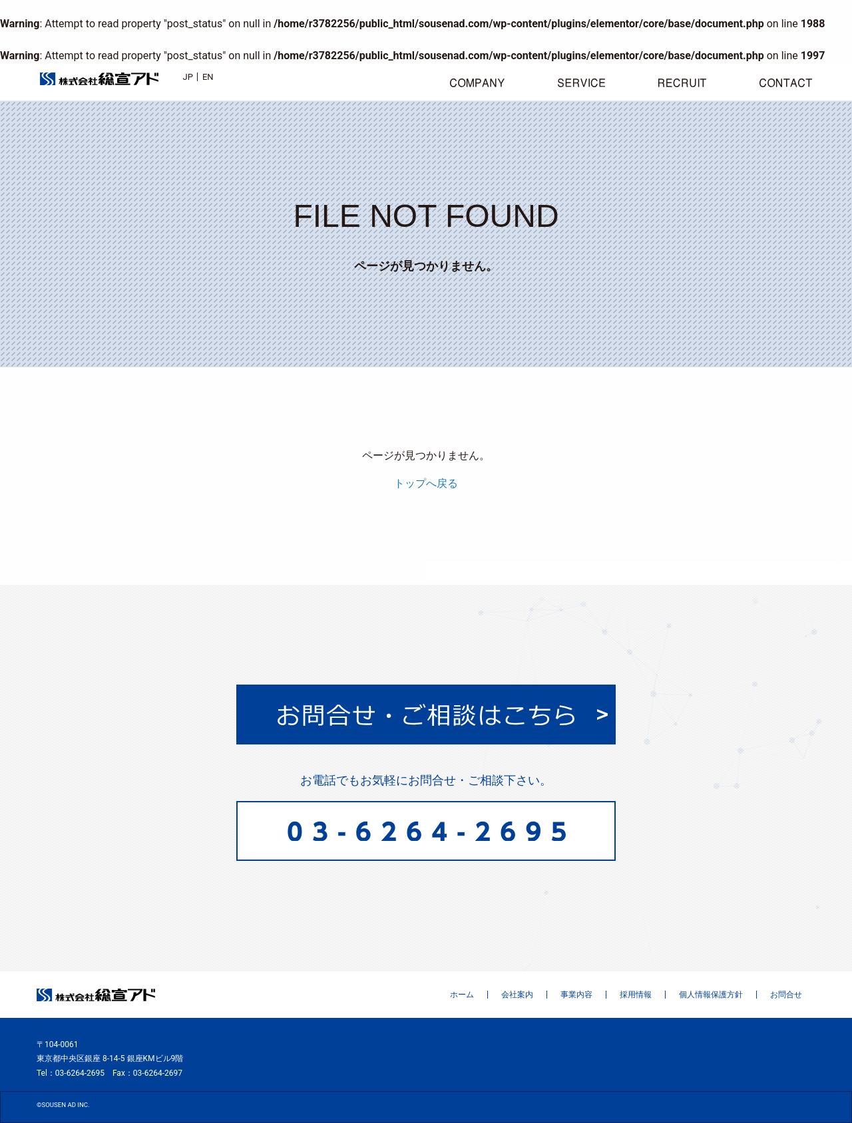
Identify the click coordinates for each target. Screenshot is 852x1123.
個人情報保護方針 (711, 994)
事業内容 (576, 994)
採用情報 (636, 994)
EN (208, 77)
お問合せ (786, 994)
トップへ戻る (426, 483)
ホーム (462, 994)
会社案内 (517, 994)
